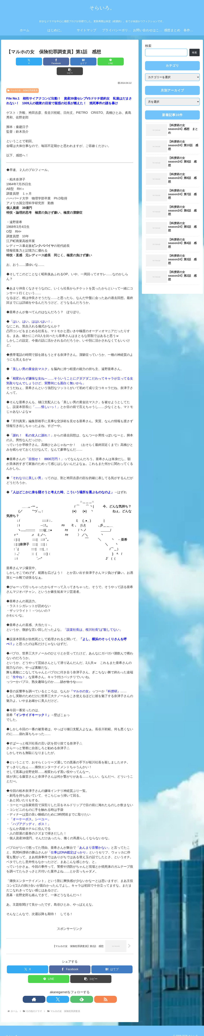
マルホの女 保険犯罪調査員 (22, 81)
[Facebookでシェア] (48, 61)
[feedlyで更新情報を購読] (73, 989)
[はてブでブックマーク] (70, 61)
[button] (112, 61)
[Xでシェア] (27, 61)
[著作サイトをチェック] (57, 989)
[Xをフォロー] (65, 989)
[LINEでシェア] (91, 61)
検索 (148, 46)
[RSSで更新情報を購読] (81, 989)
